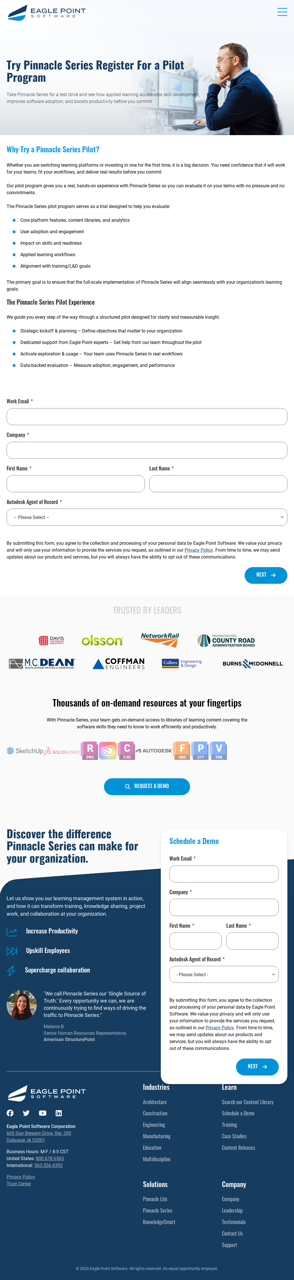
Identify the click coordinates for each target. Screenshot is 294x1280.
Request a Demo (151, 786)
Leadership (232, 1211)
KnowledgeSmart (159, 1222)
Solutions (155, 1185)
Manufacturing (157, 1137)
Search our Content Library (247, 1103)
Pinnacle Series (157, 1211)
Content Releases (238, 1148)
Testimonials (234, 1222)
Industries (156, 1088)
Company (18, 435)
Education (152, 1148)
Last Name (161, 469)
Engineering (154, 1125)
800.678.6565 (50, 1158)
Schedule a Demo (238, 1114)
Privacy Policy (199, 550)
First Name (19, 469)
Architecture (155, 1103)
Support (229, 1245)
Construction (155, 1114)
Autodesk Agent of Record (34, 503)
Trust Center (19, 1183)
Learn (229, 1088)
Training (229, 1125)
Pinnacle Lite (155, 1200)
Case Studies (234, 1137)
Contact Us (232, 1234)
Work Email (20, 402)
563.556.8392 (48, 1165)
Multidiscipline (157, 1160)
